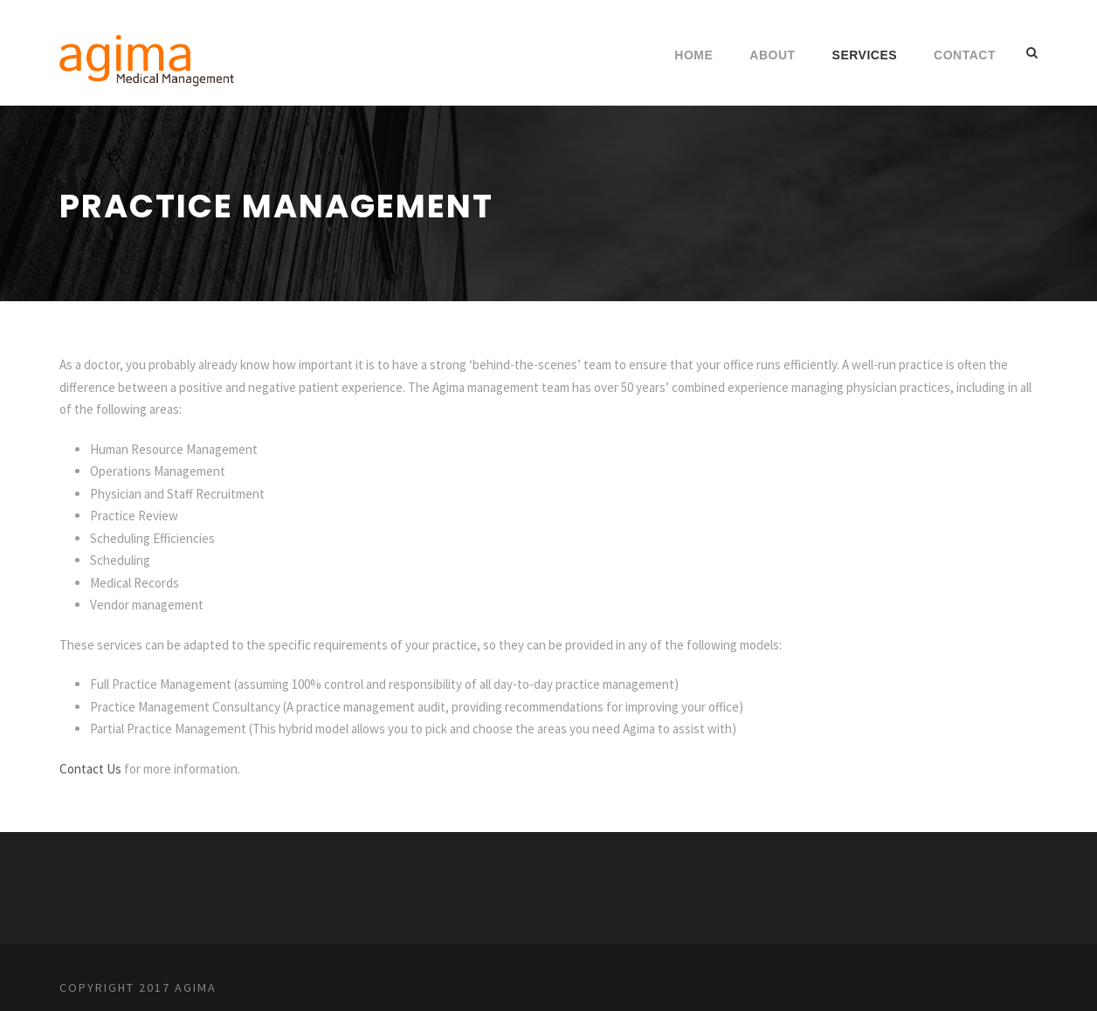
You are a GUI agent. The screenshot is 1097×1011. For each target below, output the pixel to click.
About (772, 55)
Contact (965, 55)
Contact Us (90, 768)
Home (693, 55)
